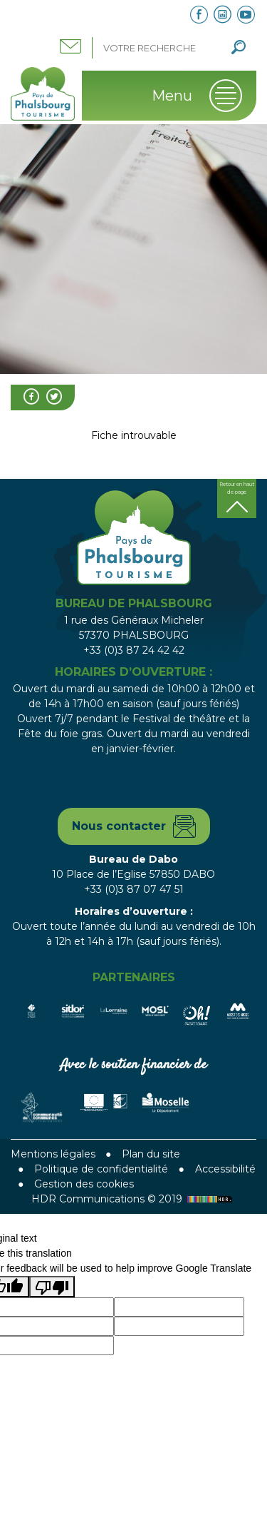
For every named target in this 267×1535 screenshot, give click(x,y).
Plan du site (151, 1154)
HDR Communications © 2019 (133, 1198)
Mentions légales (53, 1154)
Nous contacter (119, 826)
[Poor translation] (52, 1286)
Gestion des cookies (84, 1183)
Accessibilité (225, 1168)
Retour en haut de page (236, 488)
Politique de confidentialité (101, 1168)
